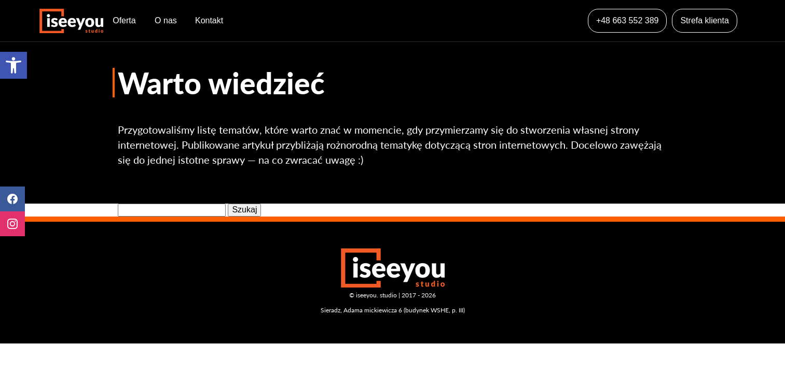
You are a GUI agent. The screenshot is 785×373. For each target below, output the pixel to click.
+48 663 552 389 (627, 20)
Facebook (12, 199)
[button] (13, 65)
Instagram (12, 223)
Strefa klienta (704, 20)
